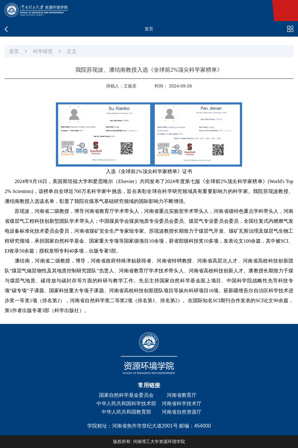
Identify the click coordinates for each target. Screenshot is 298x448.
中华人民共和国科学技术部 (126, 403)
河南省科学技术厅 (181, 403)
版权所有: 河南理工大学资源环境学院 (149, 441)
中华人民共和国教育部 (126, 411)
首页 (14, 51)
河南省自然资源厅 (181, 411)
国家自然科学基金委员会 (126, 395)
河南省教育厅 (181, 395)
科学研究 (43, 51)
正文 (72, 51)
